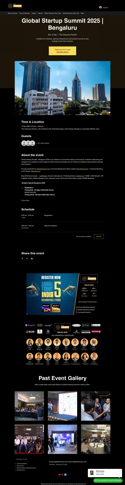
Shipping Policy (21, 470)
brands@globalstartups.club (58, 462)
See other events (62, 52)
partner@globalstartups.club (77, 462)
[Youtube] (59, 474)
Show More (25, 200)
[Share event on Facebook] (22, 258)
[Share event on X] (27, 258)
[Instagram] (62, 474)
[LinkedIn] (65, 474)
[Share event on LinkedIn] (32, 258)
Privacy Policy (20, 465)
